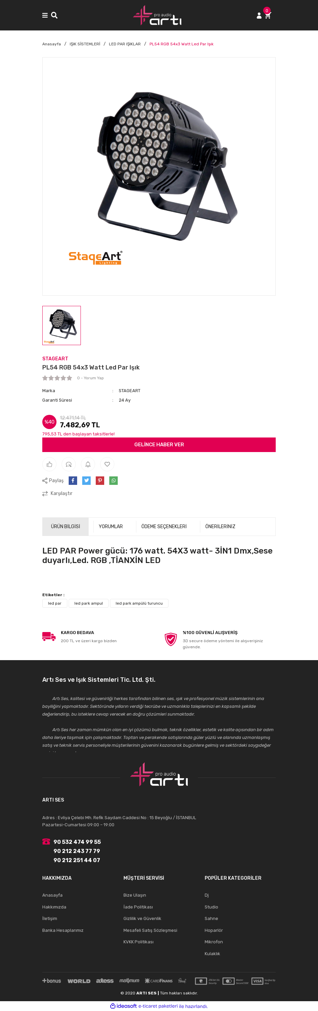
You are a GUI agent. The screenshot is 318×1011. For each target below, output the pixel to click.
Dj (207, 895)
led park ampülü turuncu (139, 603)
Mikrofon (214, 941)
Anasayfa (52, 895)
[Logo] (157, 15)
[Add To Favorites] (107, 464)
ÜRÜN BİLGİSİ (65, 527)
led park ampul (88, 603)
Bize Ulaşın (134, 895)
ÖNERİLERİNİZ (220, 527)
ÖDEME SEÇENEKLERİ (164, 527)
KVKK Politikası (138, 941)
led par (55, 603)
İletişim (49, 918)
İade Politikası (138, 906)
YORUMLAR (111, 527)
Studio (211, 906)
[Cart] (270, 15)
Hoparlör (214, 930)
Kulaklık (212, 953)
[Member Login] (259, 15)
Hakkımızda (54, 906)
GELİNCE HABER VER (159, 445)
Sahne (211, 918)
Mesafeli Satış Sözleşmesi (150, 930)
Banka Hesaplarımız (63, 930)
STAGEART (55, 359)
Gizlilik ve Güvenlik (142, 918)
